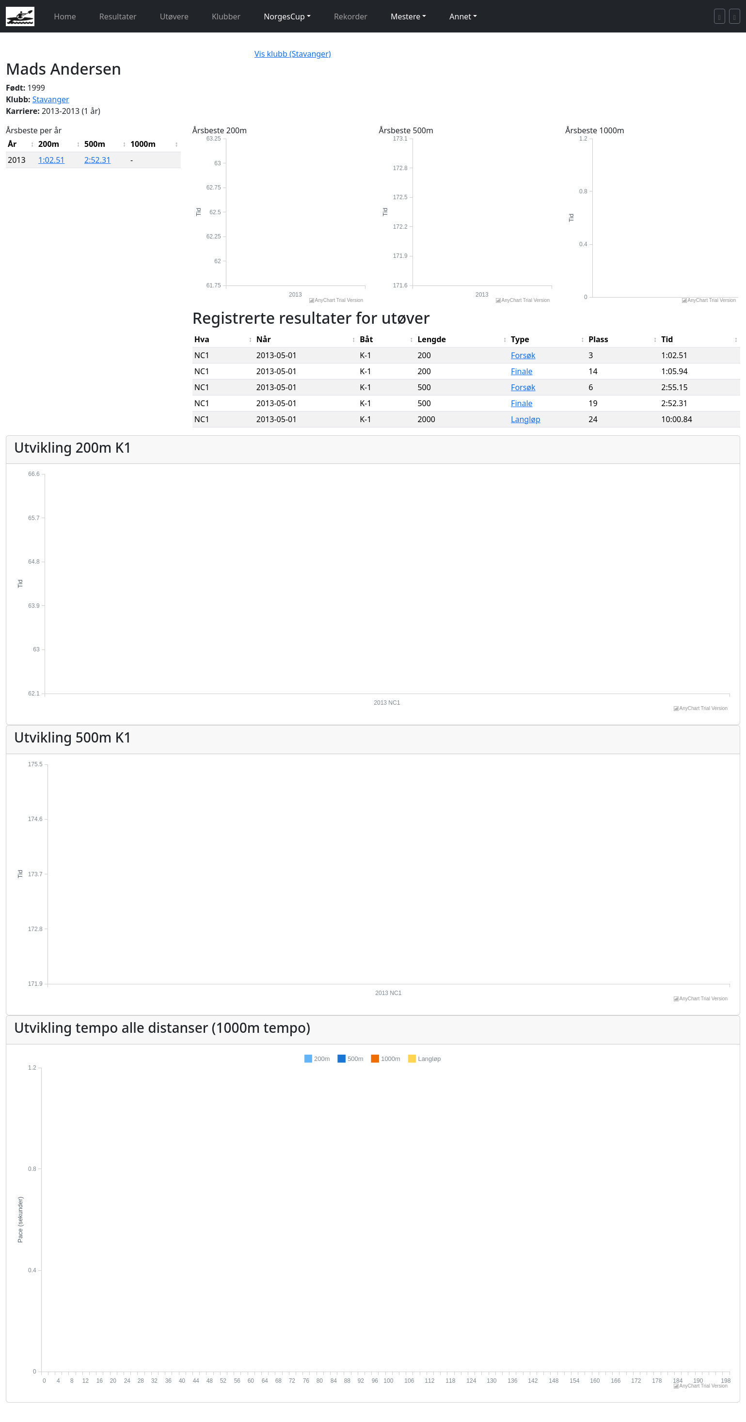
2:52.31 (97, 160)
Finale (521, 371)
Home (65, 16)
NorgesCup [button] (284, 16)
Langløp (525, 419)
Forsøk (523, 355)
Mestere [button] (405, 16)
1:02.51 (51, 160)
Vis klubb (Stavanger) (292, 53)
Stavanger (50, 99)
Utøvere (174, 16)
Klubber (226, 16)
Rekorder (350, 16)
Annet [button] (460, 16)
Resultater (118, 16)
